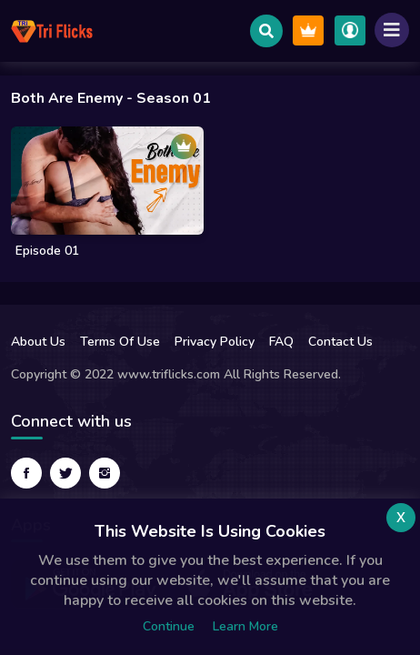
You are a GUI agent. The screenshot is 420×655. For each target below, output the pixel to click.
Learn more (245, 626)
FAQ (281, 341)
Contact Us (340, 341)
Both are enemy (67, 98)
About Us (38, 341)
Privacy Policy (215, 341)
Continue (169, 626)
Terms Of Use (120, 341)
